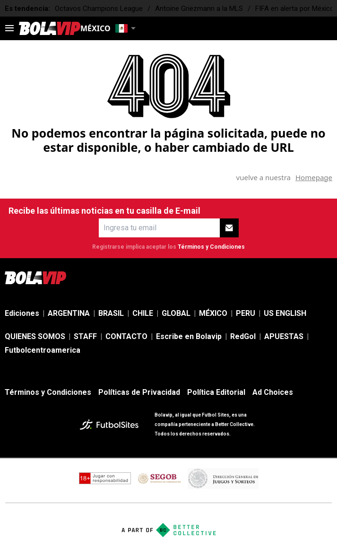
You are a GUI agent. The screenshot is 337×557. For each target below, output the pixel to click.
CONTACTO (126, 336)
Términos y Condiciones (211, 247)
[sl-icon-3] (285, 277)
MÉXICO (213, 313)
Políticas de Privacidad (139, 392)
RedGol (243, 336)
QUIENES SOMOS (35, 336)
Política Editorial (216, 392)
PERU (245, 313)
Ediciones (22, 313)
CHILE (142, 313)
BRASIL (111, 313)
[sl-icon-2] (264, 277)
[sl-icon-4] (305, 277)
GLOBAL (176, 313)
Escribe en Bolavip (189, 336)
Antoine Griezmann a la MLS (199, 8)
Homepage (313, 177)
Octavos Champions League (99, 8)
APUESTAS (283, 336)
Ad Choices (272, 392)
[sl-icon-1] (243, 277)
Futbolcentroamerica (42, 350)
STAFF (85, 336)
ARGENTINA (69, 313)
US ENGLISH (285, 313)
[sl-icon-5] (326, 277)
